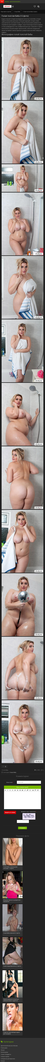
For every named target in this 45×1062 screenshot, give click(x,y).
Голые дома (4, 948)
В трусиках (4, 1035)
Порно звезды (5, 1011)
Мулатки (3, 985)
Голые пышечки (5, 981)
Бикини (3, 972)
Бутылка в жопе (5, 1007)
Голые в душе (4, 1013)
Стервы (3, 1044)
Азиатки (3, 1003)
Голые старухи (5, 974)
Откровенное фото (6, 1052)
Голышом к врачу (5, 1009)
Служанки (3, 987)
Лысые (2, 951)
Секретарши (4, 992)
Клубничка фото (5, 1039)
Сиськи (3, 961)
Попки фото (4, 964)
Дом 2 (2, 966)
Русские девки (5, 1005)
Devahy (7, 6)
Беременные (4, 994)
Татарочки (4, 1018)
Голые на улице (5, 1059)
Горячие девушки (5, 1050)
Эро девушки (4, 1042)
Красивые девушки (6, 1046)
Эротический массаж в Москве (9, 946)
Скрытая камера (5, 977)
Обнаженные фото (6, 1037)
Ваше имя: (9, 782)
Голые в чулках (5, 957)
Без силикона (4, 1031)
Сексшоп (3, 1055)
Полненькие (4, 1020)
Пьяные (3, 979)
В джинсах (4, 1048)
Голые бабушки (5, 1057)
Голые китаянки (5, 1022)
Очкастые (3, 1024)
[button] (5, 790)
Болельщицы (4, 953)
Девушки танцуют (6, 1033)
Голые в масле (5, 1016)
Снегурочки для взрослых (8, 959)
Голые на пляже (5, 983)
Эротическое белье (6, 998)
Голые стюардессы (6, 955)
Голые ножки (4, 1000)
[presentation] (5, 790)
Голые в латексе (5, 970)
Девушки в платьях (6, 1029)
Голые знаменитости (6, 968)
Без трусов (4, 1026)
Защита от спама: (10, 812)
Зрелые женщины (6, 996)
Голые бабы (13, 772)
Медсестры (4, 990)
